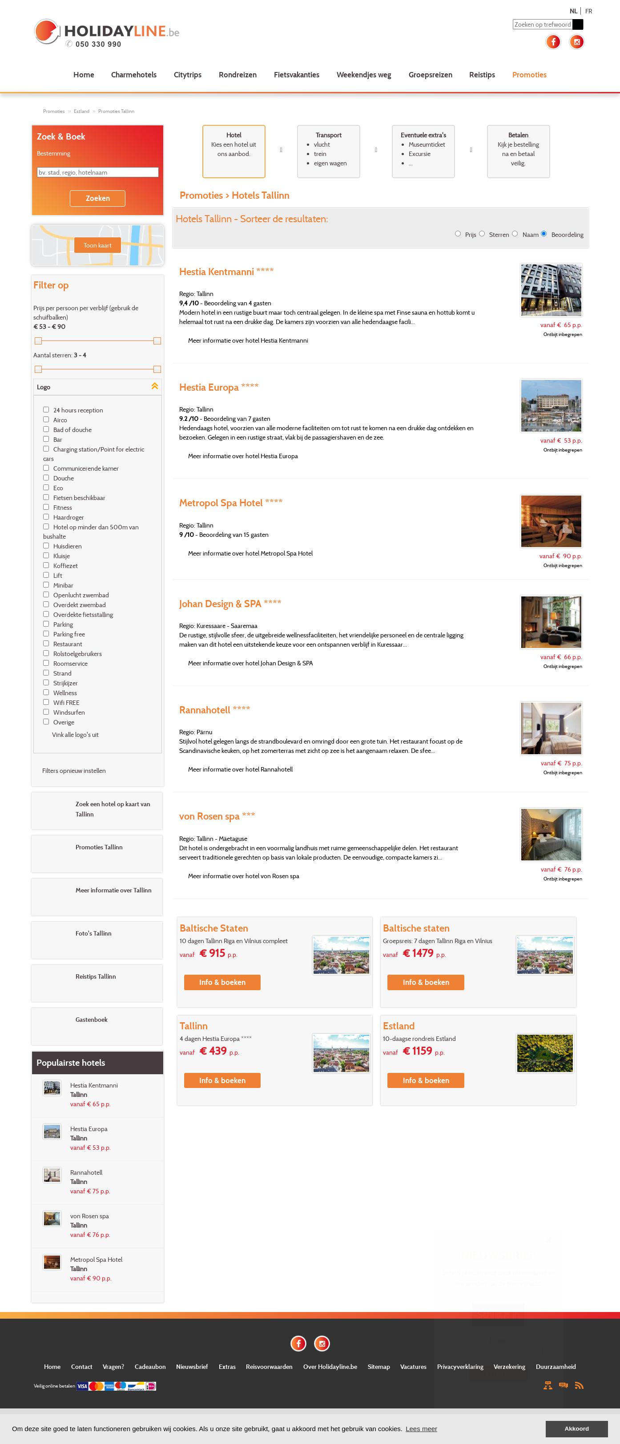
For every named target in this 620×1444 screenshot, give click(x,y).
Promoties (529, 74)
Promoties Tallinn (116, 111)
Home (83, 74)
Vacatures (413, 1366)
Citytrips (187, 74)
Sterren (499, 234)
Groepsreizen (430, 74)
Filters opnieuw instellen (74, 770)
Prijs (470, 234)
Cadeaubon (150, 1366)
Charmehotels (134, 74)
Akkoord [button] (577, 1428)
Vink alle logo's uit (75, 734)
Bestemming (53, 153)
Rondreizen (238, 74)
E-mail (498, 1340)
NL (573, 11)
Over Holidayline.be (330, 1366)
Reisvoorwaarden (269, 1366)
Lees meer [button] (421, 1428)
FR (588, 11)
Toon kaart (98, 245)
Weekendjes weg (364, 74)
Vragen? (113, 1366)
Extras (227, 1366)
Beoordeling (568, 234)
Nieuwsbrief (192, 1366)
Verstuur (498, 1373)
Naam (531, 234)
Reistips (482, 74)
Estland (81, 111)
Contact (82, 1366)
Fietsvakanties (296, 74)
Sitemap (379, 1366)
